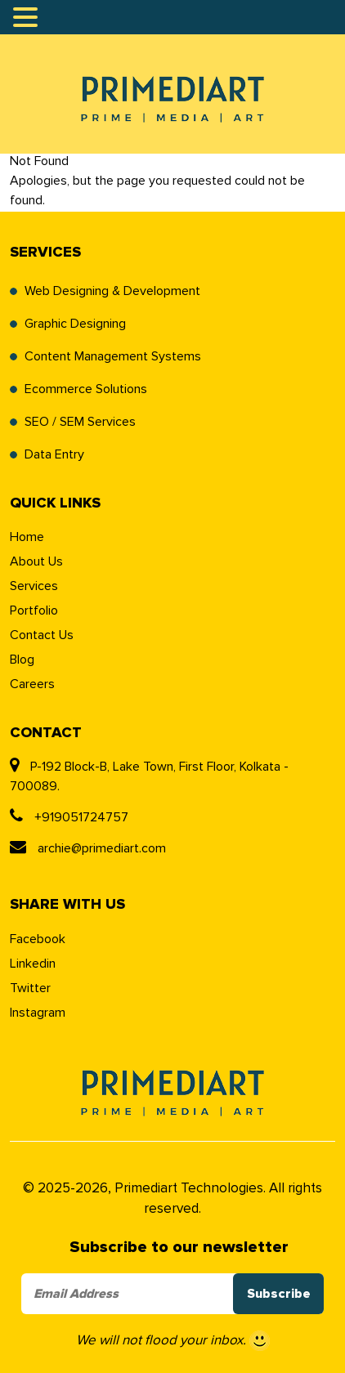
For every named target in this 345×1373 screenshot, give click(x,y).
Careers (32, 684)
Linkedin (33, 963)
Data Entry (54, 454)
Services (34, 586)
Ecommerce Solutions (86, 389)
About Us (36, 561)
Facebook (37, 939)
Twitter (30, 988)
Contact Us (42, 635)
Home (27, 537)
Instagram (37, 1012)
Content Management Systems (113, 356)
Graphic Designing (75, 323)
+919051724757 (69, 817)
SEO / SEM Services (80, 422)
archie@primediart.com (88, 848)
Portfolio (34, 610)
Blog (22, 659)
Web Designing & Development (112, 291)
